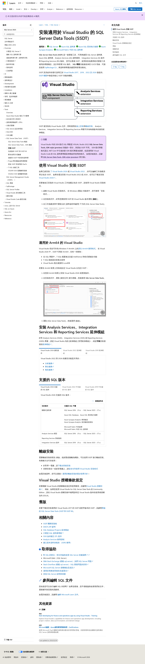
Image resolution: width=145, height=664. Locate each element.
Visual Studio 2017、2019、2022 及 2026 (80, 72)
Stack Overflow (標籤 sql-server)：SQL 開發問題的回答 (65, 564)
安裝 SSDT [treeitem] (12, 148)
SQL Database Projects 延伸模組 (56, 530)
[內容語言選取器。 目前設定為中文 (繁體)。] (9, 652)
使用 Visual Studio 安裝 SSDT (123, 29)
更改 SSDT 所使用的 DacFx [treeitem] (17, 164)
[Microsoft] (4, 3)
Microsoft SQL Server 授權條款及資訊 (58, 567)
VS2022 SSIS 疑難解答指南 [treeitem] (17, 174)
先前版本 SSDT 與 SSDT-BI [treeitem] (17, 151)
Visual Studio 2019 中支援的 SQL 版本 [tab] (94, 388)
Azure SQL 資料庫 (68, 46)
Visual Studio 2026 (46, 177)
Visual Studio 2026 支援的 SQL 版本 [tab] (49, 388)
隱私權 (38, 657)
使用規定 (64, 657)
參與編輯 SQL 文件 (119, 55)
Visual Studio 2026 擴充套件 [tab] (50, 351)
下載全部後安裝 (64, 465)
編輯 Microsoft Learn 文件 (68, 594)
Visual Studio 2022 (77, 171)
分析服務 (48, 363)
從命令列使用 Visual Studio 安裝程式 (83, 468)
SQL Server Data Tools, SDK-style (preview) (60, 157)
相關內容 (116, 49)
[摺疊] (31, 25)
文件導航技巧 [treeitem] (9, 42)
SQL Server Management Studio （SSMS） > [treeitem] (17, 178)
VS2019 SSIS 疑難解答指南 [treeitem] (17, 170)
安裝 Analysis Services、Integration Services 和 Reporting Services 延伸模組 (126, 33)
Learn (41, 25)
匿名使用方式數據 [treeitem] (14, 154)
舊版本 (16, 657)
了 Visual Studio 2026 (58, 171)
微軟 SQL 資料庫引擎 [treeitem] (13, 54)
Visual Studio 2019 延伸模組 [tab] (95, 351)
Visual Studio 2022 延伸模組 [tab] (72, 351)
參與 (32, 657)
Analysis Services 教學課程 (53, 539)
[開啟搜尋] (136, 3)
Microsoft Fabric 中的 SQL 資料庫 (69, 50)
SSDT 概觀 (43, 75)
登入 (140, 3)
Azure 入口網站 (120, 9)
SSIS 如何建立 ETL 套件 (52, 536)
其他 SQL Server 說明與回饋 (54, 574)
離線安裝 (89, 126)
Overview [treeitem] (9, 112)
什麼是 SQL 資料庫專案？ (53, 533)
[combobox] (18, 30)
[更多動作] (104, 25)
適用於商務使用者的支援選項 (55, 571)
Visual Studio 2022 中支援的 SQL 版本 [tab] (71, 388)
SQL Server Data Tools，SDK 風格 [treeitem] (20, 145)
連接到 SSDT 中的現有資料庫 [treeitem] (18, 158)
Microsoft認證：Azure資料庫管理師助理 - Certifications (58, 627)
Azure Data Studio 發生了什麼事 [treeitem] (17, 116)
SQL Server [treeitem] (8, 38)
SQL (46, 25)
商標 (71, 657)
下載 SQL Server (135, 9)
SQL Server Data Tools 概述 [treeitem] (17, 142)
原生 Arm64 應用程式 (86, 248)
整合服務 (48, 366)
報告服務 (48, 369)
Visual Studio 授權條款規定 (122, 43)
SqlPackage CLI (51, 67)
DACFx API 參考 (49, 527)
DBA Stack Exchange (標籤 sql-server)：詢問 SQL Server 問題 (67, 561)
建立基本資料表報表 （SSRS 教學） (57, 542)
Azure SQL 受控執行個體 (88, 46)
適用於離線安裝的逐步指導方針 (75, 473)
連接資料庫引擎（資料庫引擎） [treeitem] (17, 58)
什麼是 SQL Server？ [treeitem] (13, 51)
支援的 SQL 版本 (118, 37)
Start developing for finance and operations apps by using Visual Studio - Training (68, 616)
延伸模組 (46, 344)
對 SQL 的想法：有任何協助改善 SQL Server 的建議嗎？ (65, 555)
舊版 (114, 46)
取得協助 (116, 52)
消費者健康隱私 (50, 657)
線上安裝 (80, 126)
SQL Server (54, 25)
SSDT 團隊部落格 (50, 523)
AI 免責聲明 (7, 657)
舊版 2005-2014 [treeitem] (10, 45)
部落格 (23, 657)
